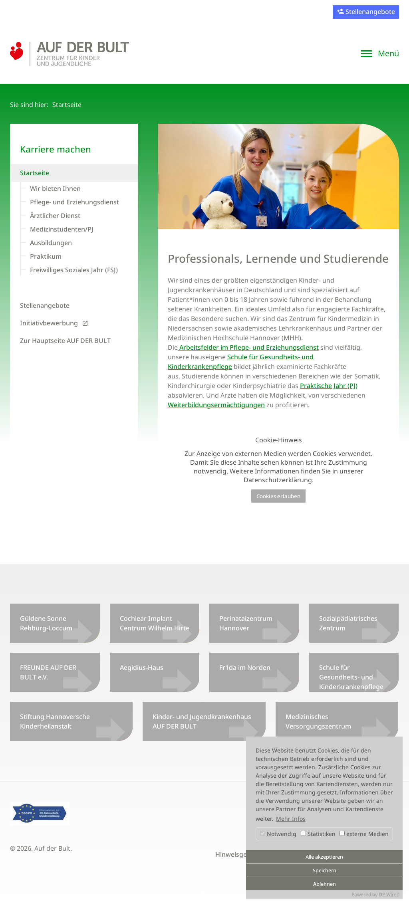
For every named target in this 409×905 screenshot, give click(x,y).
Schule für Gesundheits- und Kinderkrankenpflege (351, 677)
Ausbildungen (51, 242)
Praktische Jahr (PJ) (328, 385)
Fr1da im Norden (244, 667)
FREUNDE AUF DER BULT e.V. (48, 672)
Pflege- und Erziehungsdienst (74, 202)
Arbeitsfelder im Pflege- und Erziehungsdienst (248, 347)
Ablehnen (324, 884)
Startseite (34, 172)
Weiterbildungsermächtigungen (216, 404)
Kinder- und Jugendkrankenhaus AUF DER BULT (202, 721)
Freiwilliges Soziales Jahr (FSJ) (74, 269)
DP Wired (389, 894)
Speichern (324, 870)
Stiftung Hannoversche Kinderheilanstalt (55, 721)
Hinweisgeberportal (245, 854)
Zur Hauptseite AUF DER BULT (65, 340)
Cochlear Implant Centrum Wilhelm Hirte (154, 623)
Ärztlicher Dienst (55, 215)
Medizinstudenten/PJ (61, 229)
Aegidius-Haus (141, 667)
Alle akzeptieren (324, 857)
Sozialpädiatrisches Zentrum (348, 623)
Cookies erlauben (278, 496)
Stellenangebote (369, 11)
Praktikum (46, 256)
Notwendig (278, 834)
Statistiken (318, 834)
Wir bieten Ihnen (55, 188)
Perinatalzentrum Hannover (245, 623)
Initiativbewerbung (49, 323)
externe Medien (364, 834)
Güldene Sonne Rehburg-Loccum (46, 623)
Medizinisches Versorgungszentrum (318, 721)
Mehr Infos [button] (291, 818)
